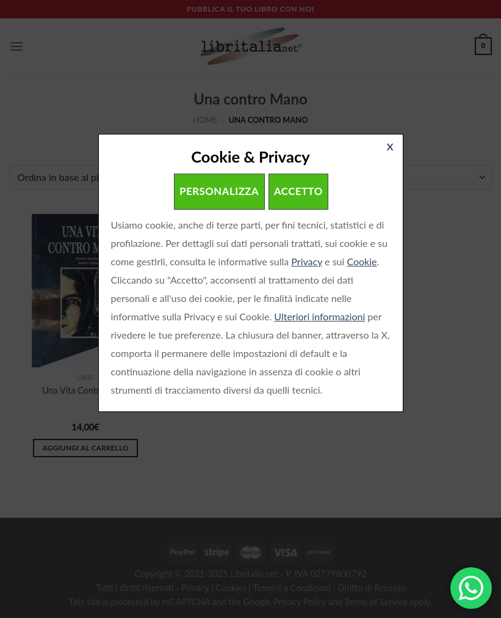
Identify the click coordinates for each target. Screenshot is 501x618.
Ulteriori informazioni (319, 316)
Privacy (306, 261)
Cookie (362, 261)
